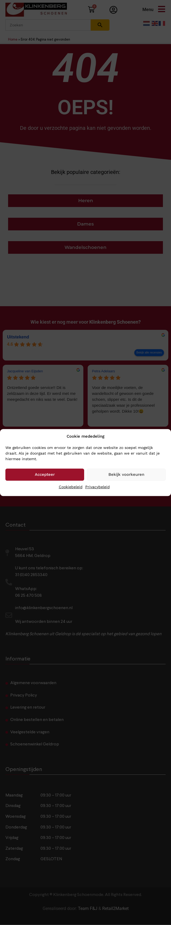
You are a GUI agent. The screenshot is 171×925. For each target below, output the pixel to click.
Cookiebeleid (71, 487)
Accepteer (45, 474)
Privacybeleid (97, 487)
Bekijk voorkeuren (126, 474)
